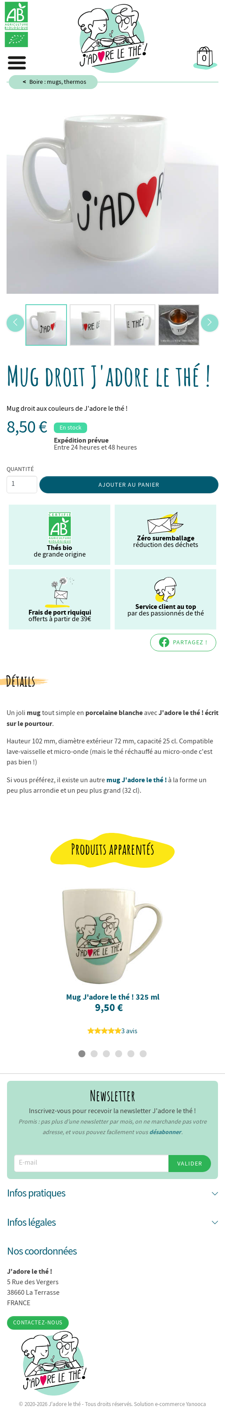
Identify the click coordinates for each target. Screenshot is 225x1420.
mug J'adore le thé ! (136, 779)
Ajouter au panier (128, 484)
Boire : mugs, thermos (57, 82)
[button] (112, 1193)
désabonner (165, 1132)
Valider (189, 1163)
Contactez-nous (38, 1322)
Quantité (20, 469)
